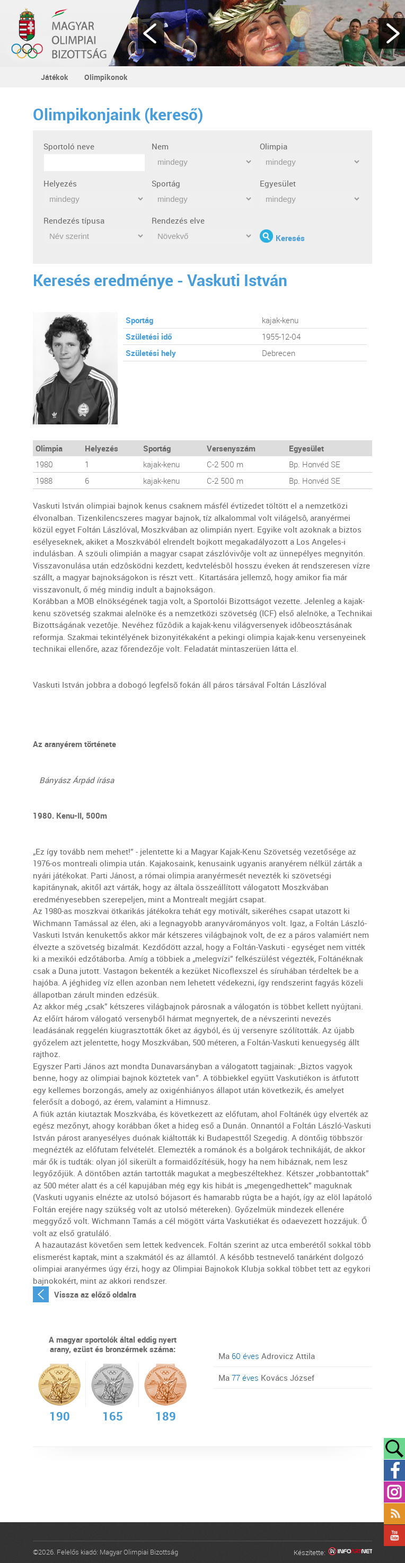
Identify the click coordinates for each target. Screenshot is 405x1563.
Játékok (54, 77)
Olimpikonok (106, 77)
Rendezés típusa (73, 220)
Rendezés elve (178, 220)
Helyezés (60, 183)
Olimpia (273, 146)
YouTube (394, 1535)
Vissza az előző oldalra (95, 1294)
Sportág (166, 183)
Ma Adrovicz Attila (266, 1356)
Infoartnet (350, 1552)
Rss (394, 1513)
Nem (160, 146)
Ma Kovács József (266, 1377)
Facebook (394, 1470)
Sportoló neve (68, 146)
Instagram (394, 1492)
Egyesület (278, 183)
